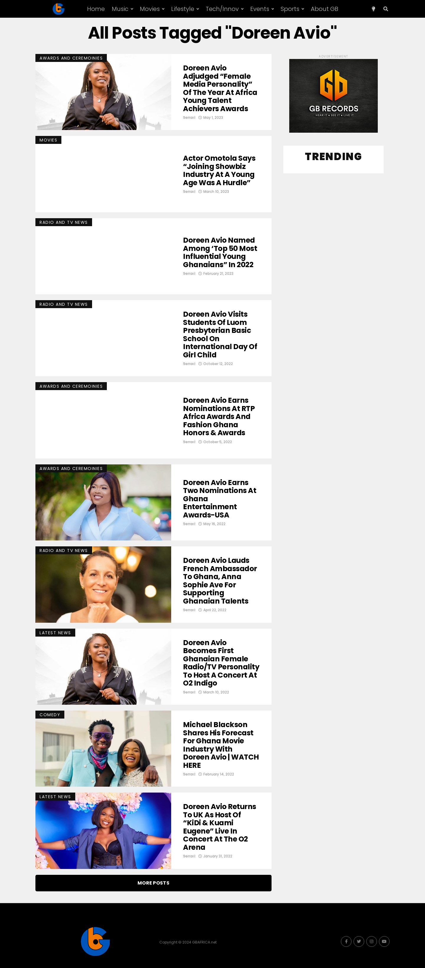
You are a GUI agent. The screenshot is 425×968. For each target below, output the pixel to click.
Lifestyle (182, 9)
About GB (324, 9)
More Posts (153, 883)
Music (120, 9)
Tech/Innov (222, 9)
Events (259, 9)
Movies (150, 9)
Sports (290, 9)
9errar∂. (189, 125)
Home (96, 9)
